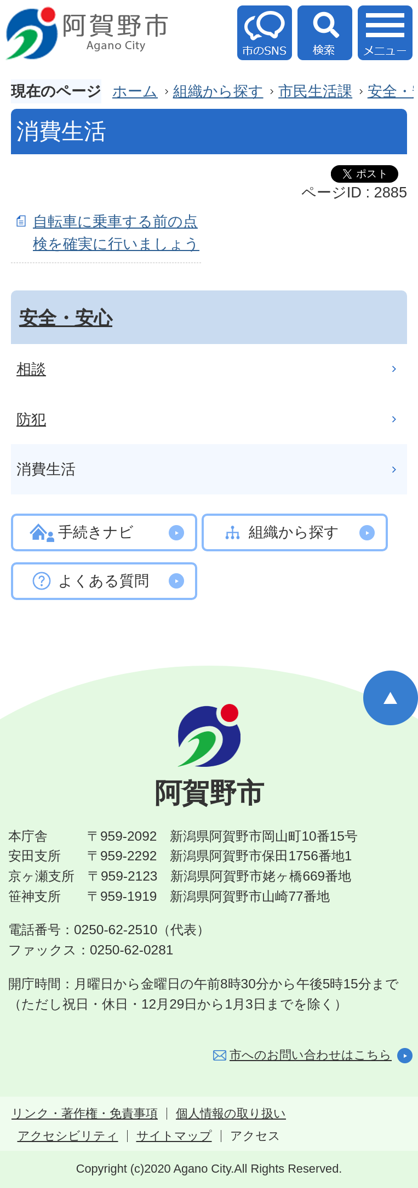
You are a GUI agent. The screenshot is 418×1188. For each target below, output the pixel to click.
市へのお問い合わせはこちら (311, 1055)
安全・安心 (65, 317)
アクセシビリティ (68, 1136)
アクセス (255, 1136)
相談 (31, 368)
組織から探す (218, 91)
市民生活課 (315, 91)
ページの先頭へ (390, 698)
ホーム (135, 91)
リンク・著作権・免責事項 (85, 1114)
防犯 (31, 419)
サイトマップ (174, 1136)
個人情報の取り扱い (231, 1114)
